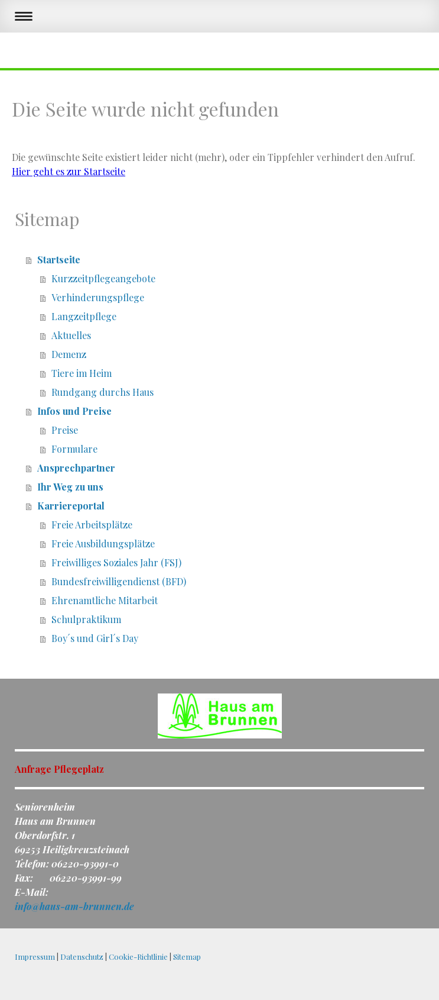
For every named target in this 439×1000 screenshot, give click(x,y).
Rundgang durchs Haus (102, 392)
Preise (64, 430)
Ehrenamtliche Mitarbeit (104, 600)
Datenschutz (81, 956)
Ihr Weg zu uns (70, 486)
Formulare (74, 449)
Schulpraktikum (86, 619)
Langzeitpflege (83, 316)
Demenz (68, 354)
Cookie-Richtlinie (138, 956)
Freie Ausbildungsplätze (103, 543)
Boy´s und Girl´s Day (94, 638)
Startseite (58, 259)
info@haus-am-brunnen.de (74, 906)
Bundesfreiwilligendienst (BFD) (118, 581)
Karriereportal (71, 505)
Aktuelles (71, 335)
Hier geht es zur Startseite (68, 171)
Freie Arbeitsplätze (91, 524)
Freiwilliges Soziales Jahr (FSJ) (116, 562)
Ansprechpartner (76, 468)
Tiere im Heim (81, 373)
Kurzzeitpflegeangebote (103, 278)
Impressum (35, 956)
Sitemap (187, 956)
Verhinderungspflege (97, 297)
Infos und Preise (74, 411)
